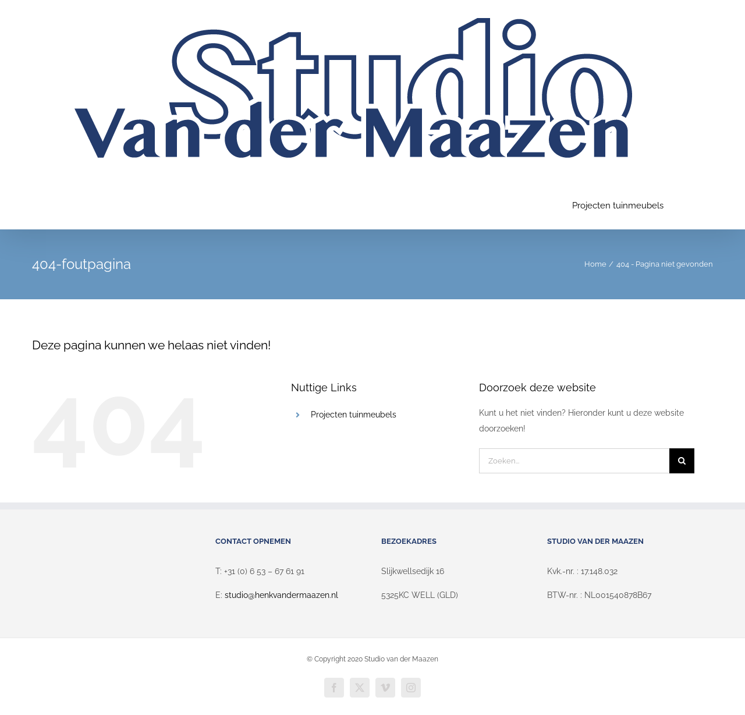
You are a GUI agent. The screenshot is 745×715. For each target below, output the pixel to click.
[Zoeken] (681, 460)
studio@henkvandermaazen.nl (281, 595)
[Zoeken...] (574, 460)
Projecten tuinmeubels (353, 414)
